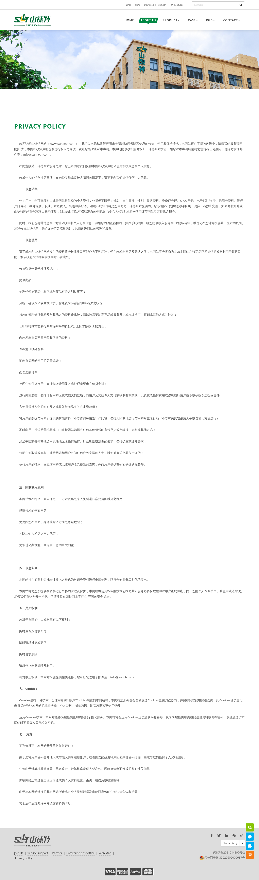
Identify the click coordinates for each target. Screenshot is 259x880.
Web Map (105, 853)
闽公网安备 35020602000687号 (224, 857)
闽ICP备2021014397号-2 (229, 852)
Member (162, 4)
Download (149, 4)
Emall (129, 5)
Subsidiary (230, 843)
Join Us (18, 853)
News (137, 4)
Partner (57, 853)
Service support (38, 853)
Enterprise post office (80, 853)
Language (179, 5)
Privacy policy (24, 858)
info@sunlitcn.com (36, 154)
